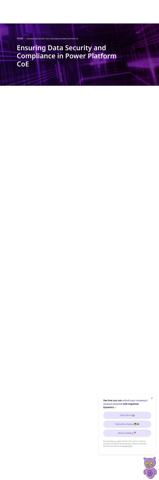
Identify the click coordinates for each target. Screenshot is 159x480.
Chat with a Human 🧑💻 (127, 424)
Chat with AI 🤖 (127, 415)
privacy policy (127, 446)
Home (20, 38)
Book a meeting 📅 (127, 433)
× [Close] (152, 398)
